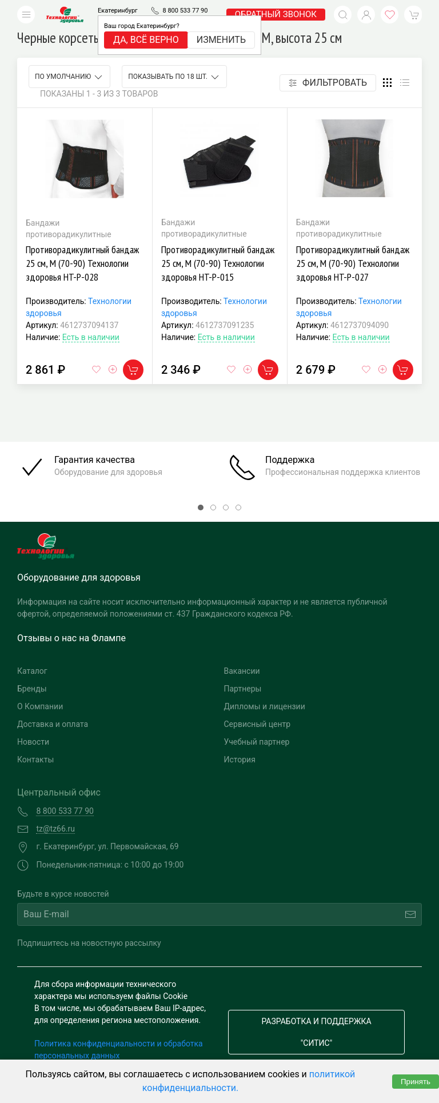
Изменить (221, 39)
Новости (33, 741)
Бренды (32, 688)
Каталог (32, 671)
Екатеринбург (118, 10)
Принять (415, 1081)
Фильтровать (328, 82)
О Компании (40, 706)
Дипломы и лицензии (264, 706)
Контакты (35, 759)
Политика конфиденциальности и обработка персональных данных (118, 1049)
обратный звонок (276, 14)
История (240, 759)
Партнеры (243, 688)
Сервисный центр (257, 724)
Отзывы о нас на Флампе (71, 638)
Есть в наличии (90, 337)
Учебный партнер (257, 741)
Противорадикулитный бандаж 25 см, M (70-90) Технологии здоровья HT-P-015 (217, 263)
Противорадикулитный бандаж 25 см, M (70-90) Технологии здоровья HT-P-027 (352, 263)
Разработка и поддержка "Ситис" (316, 1032)
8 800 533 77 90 (184, 10)
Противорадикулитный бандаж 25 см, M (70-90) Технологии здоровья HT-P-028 (82, 263)
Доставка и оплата (52, 724)
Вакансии (242, 671)
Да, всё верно (146, 39)
